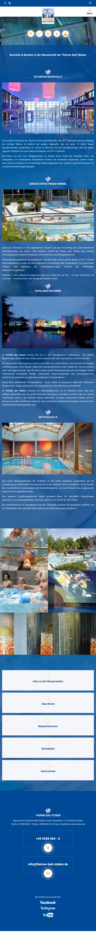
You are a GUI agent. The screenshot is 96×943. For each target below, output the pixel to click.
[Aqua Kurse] (48, 703)
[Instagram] (48, 909)
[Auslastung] (56, 33)
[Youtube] (48, 915)
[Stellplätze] (30, 33)
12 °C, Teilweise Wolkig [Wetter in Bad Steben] (5, 3)
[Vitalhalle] (48, 448)
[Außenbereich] (48, 215)
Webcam (9, 3)
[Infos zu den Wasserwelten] (48, 680)
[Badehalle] (48, 108)
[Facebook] (48, 902)
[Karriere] (65, 33)
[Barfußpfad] (48, 748)
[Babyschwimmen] (48, 725)
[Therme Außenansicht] (48, 322)
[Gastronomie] (48, 770)
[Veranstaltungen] (48, 33)
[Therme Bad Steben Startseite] (48, 15)
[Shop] (39, 33)
